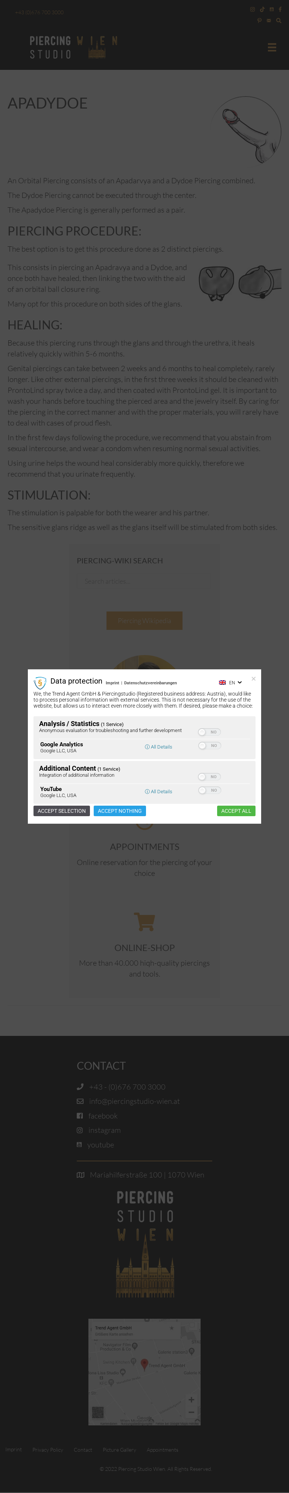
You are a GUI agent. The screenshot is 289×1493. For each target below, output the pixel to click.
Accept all (236, 811)
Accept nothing (120, 811)
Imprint (112, 683)
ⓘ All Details (158, 747)
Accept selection (62, 811)
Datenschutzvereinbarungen (150, 683)
